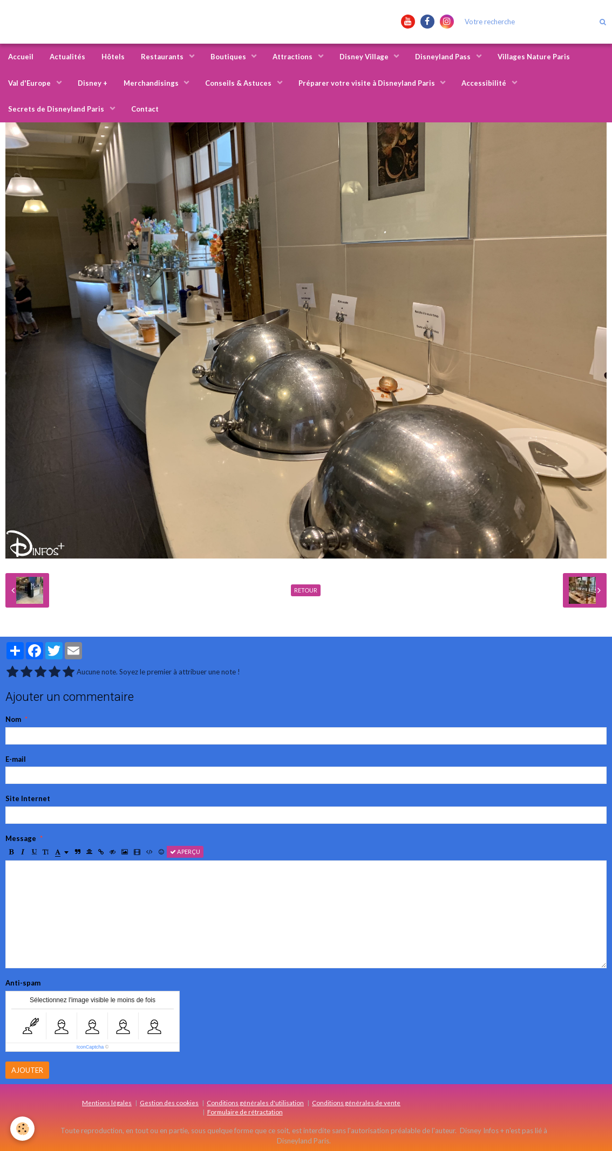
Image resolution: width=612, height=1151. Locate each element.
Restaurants (163, 56)
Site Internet (27, 798)
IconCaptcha (90, 1047)
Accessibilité (484, 83)
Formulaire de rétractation (245, 1111)
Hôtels (113, 56)
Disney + (92, 83)
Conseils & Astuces (239, 83)
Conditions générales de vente (356, 1102)
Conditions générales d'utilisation (255, 1102)
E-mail (15, 759)
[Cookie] (23, 1128)
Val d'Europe (30, 83)
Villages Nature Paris (534, 56)
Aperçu (185, 851)
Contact (145, 109)
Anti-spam (22, 982)
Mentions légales (107, 1102)
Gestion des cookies (169, 1102)
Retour (305, 590)
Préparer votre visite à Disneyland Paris (367, 83)
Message (20, 838)
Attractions (293, 56)
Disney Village (364, 56)
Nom (13, 719)
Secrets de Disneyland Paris (57, 109)
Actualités (67, 56)
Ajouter (27, 1070)
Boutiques (229, 56)
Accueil (20, 56)
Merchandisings (152, 83)
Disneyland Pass (443, 56)
